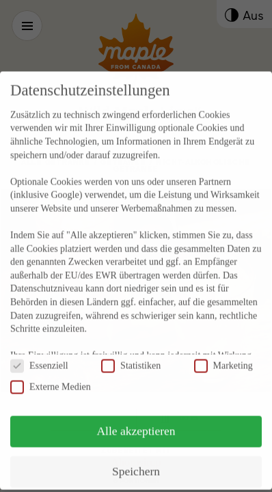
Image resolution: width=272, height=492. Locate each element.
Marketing (223, 348)
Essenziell (39, 348)
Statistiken (131, 348)
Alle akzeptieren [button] (135, 414)
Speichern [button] (136, 454)
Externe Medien (50, 370)
